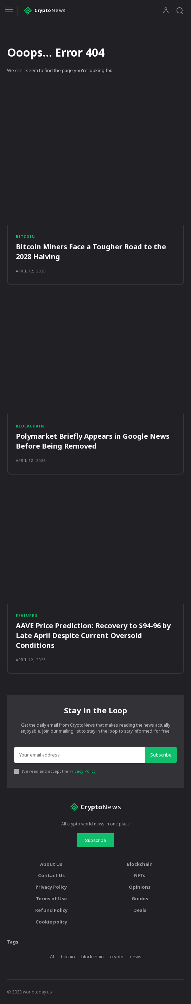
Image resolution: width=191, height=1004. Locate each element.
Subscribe (161, 755)
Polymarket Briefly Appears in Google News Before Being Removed (93, 441)
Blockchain (30, 426)
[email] (79, 755)
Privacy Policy (82, 771)
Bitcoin (25, 236)
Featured (27, 615)
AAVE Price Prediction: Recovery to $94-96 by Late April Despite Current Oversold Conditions (93, 635)
